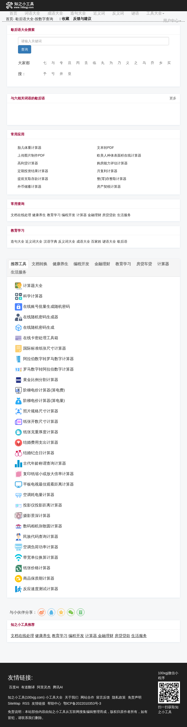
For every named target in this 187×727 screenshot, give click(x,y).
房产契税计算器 (109, 186)
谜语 (135, 13)
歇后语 (122, 241)
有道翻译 (28, 687)
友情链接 (38, 703)
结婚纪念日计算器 (38, 453)
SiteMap (14, 703)
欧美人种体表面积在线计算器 (119, 155)
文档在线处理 (21, 215)
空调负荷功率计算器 (40, 547)
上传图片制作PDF (31, 155)
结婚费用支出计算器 (40, 442)
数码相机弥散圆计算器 (42, 526)
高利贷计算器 (28, 163)
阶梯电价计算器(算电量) (44, 401)
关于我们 (71, 697)
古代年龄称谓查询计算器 (44, 463)
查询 (24, 49)
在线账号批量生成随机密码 (46, 306)
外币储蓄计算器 (29, 186)
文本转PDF (105, 148)
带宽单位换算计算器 (40, 557)
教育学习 (54, 215)
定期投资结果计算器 (33, 171)
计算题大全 (33, 286)
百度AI (14, 687)
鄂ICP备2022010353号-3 (82, 703)
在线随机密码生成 (38, 327)
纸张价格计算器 (36, 568)
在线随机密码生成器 (40, 317)
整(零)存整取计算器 (111, 179)
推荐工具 (18, 264)
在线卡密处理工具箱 (40, 338)
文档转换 (39, 264)
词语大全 (32, 13)
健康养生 (39, 215)
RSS (25, 703)
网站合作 (87, 697)
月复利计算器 (107, 171)
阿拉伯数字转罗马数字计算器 (48, 359)
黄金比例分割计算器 (40, 380)
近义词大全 (33, 241)
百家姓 (96, 241)
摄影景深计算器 (36, 516)
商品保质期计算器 (38, 578)
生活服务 (124, 215)
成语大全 (55, 13)
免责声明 (134, 697)
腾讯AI (58, 687)
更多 (172, 98)
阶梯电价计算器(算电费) (44, 390)
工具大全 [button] (155, 13)
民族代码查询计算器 (40, 536)
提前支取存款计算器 (33, 179)
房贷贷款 (109, 215)
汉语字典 (50, 241)
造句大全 (78, 13)
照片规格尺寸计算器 (40, 411)
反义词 (118, 13)
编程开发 (68, 215)
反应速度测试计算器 (40, 589)
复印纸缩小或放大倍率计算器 (48, 474)
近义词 (99, 13)
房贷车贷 (144, 264)
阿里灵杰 (44, 687)
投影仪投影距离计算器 (42, 505)
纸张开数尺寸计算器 (40, 421)
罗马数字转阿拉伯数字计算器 (48, 369)
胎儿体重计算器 (29, 148)
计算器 (82, 215)
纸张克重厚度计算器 (40, 432)
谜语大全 (109, 241)
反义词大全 (66, 241)
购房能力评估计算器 (112, 163)
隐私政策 (119, 697)
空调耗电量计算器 (38, 495)
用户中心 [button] (172, 20)
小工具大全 (54, 697)
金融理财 (94, 215)
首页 (13, 13)
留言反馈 (103, 697)
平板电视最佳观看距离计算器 (48, 484)
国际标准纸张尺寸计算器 (44, 348)
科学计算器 (33, 296)
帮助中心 (54, 703)
